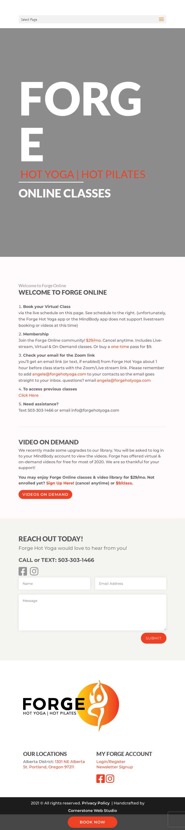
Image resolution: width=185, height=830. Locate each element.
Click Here (29, 395)
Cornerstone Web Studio (92, 810)
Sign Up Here (59, 483)
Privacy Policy (96, 803)
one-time (120, 346)
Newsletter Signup (114, 767)
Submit (154, 638)
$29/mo (93, 340)
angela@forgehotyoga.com (59, 374)
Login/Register (111, 761)
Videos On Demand (45, 494)
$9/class (124, 483)
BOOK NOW (92, 822)
